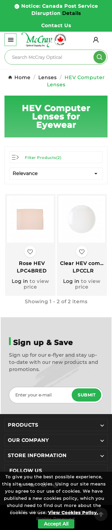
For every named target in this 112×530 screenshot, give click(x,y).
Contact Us (56, 25)
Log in (20, 281)
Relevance (56, 173)
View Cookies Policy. (73, 512)
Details (71, 13)
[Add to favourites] (30, 252)
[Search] (56, 57)
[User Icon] (96, 40)
